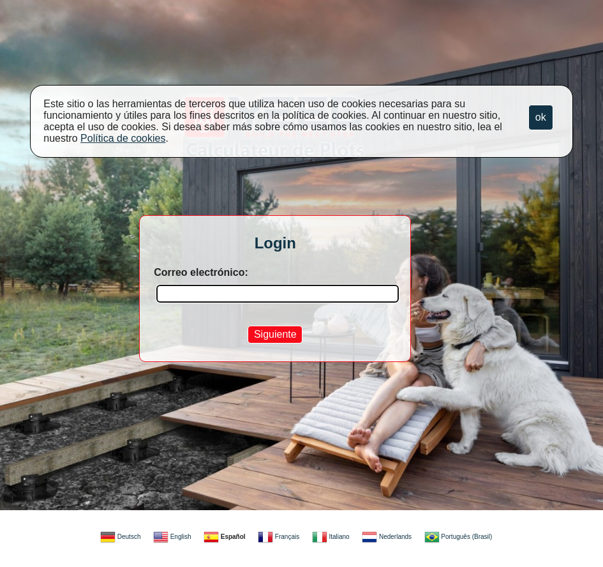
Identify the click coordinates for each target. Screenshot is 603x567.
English (172, 536)
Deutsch (120, 536)
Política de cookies (122, 138)
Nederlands (387, 536)
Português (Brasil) (458, 536)
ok (540, 117)
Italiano (331, 536)
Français (278, 536)
